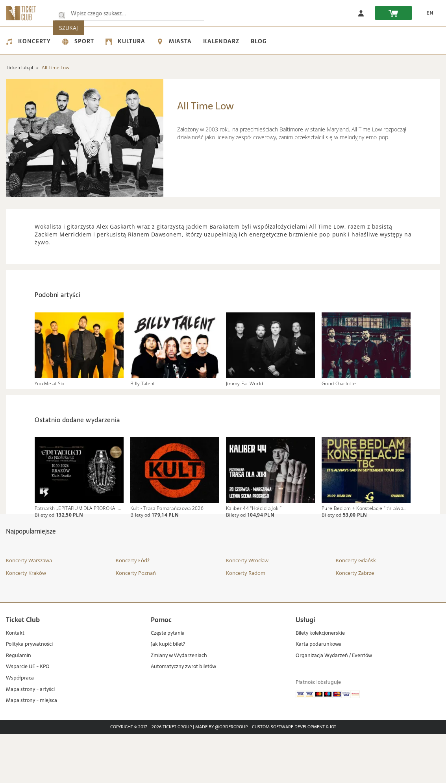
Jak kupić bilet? (168, 693)
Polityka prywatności (29, 693)
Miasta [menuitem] (174, 41)
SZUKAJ (227, 13)
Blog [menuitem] (258, 41)
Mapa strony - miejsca (31, 749)
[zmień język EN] (426, 13)
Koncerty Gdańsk (356, 609)
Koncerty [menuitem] (28, 41)
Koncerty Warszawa (29, 609)
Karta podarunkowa (319, 693)
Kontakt (15, 682)
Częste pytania (168, 682)
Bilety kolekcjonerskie (320, 682)
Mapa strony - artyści (30, 738)
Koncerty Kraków (26, 621)
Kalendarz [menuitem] (221, 41)
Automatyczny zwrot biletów (183, 715)
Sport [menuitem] (78, 41)
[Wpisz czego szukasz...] (62, 13)
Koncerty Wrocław (247, 609)
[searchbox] (133, 13)
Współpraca (20, 727)
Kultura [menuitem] (125, 41)
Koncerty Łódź (133, 609)
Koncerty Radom (245, 621)
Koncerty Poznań (136, 621)
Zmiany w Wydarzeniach (179, 704)
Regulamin (18, 704)
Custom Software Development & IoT (294, 776)
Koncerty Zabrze (355, 621)
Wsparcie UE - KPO (28, 715)
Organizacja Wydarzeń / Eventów (334, 704)
